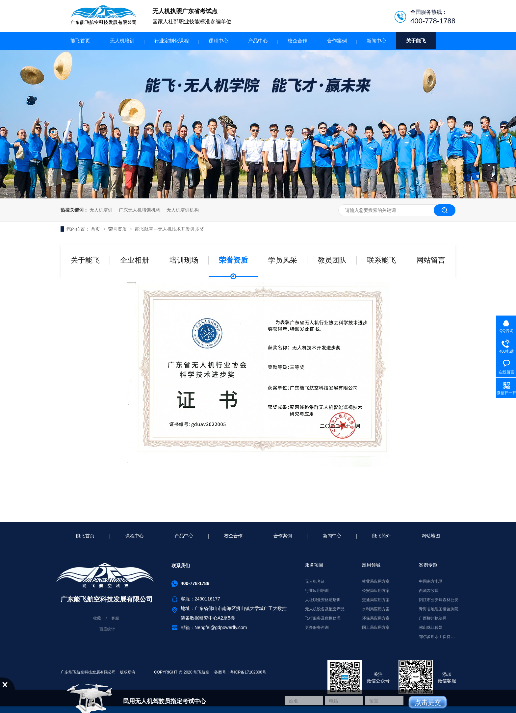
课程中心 (218, 40)
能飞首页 (80, 40)
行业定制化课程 (171, 40)
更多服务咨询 (317, 627)
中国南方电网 (431, 581)
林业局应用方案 (376, 581)
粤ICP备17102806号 (248, 672)
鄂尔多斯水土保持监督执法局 (444, 636)
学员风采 (282, 260)
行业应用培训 (317, 590)
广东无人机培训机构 (139, 210)
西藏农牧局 (429, 590)
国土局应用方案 (376, 627)
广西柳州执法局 (433, 618)
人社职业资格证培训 (323, 600)
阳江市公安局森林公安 (438, 600)
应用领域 (371, 565)
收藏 (97, 618)
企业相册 (134, 260)
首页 (96, 229)
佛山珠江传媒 (431, 627)
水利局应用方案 (376, 609)
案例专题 (428, 565)
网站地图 (431, 535)
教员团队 (332, 260)
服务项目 (314, 565)
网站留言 (430, 260)
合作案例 (337, 40)
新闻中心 (376, 40)
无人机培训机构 (183, 210)
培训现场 (183, 260)
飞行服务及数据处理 (323, 618)
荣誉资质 (118, 229)
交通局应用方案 (376, 600)
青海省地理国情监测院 (438, 609)
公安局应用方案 (376, 590)
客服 (115, 618)
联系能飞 (381, 260)
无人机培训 (122, 40)
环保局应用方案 (376, 618)
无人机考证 (315, 581)
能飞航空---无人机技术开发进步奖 (169, 229)
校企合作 (297, 40)
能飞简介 (381, 535)
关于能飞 (416, 40)
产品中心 (258, 40)
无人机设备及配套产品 (325, 609)
